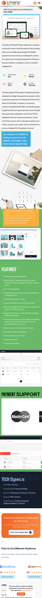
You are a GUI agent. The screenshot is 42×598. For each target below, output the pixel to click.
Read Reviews (9, 577)
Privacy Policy (26, 590)
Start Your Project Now (21, 532)
